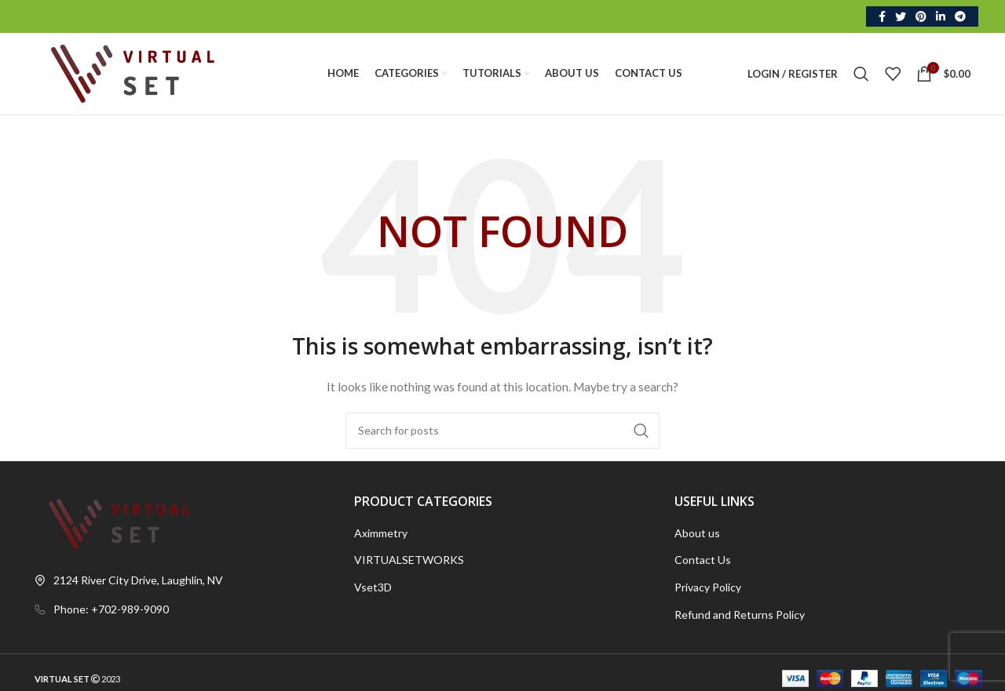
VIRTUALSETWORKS (409, 559)
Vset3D (373, 587)
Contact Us (702, 559)
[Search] (861, 73)
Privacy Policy (707, 587)
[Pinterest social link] (921, 16)
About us (697, 533)
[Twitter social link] (900, 16)
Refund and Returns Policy (739, 614)
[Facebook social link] (882, 16)
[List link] (183, 609)
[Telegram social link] (960, 16)
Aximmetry (380, 533)
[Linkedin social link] (940, 16)
